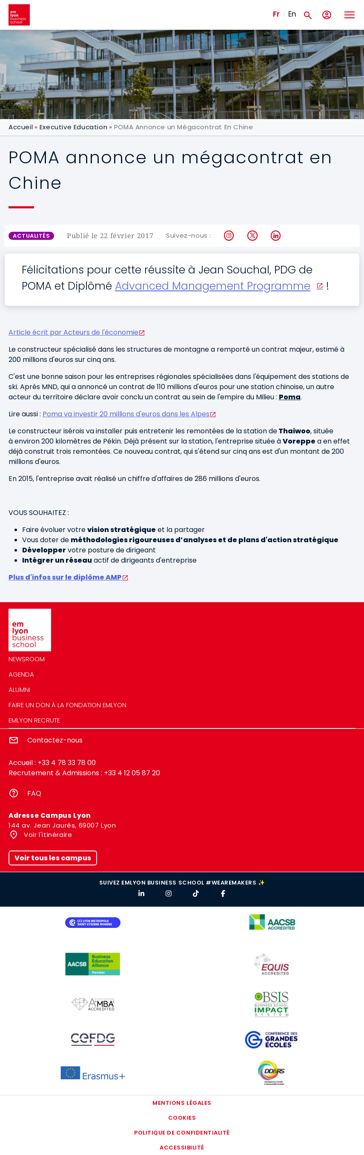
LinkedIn (276, 235)
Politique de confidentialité (182, 1133)
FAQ (34, 793)
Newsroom (27, 658)
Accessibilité (182, 1148)
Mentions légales (181, 1103)
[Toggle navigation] (349, 15)
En (292, 14)
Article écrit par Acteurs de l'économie (73, 332)
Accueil (21, 126)
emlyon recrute (34, 720)
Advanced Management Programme (212, 286)
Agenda (21, 674)
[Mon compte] (327, 15)
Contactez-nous (55, 740)
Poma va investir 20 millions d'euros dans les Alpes (126, 414)
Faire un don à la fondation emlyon (67, 704)
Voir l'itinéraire (47, 834)
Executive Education (73, 126)
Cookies (182, 1118)
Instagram (229, 235)
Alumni (19, 689)
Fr (276, 14)
